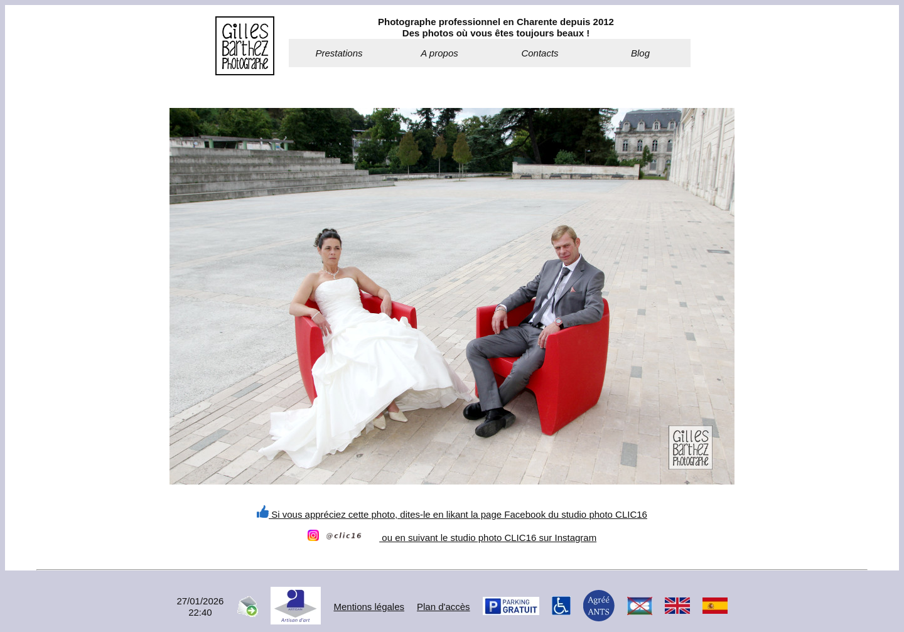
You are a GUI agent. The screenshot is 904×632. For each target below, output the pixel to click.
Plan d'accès (443, 606)
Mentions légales (368, 606)
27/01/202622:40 (199, 607)
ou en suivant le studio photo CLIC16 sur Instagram (452, 537)
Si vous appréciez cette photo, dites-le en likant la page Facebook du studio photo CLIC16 (452, 514)
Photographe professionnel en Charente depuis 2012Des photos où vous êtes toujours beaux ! (496, 27)
